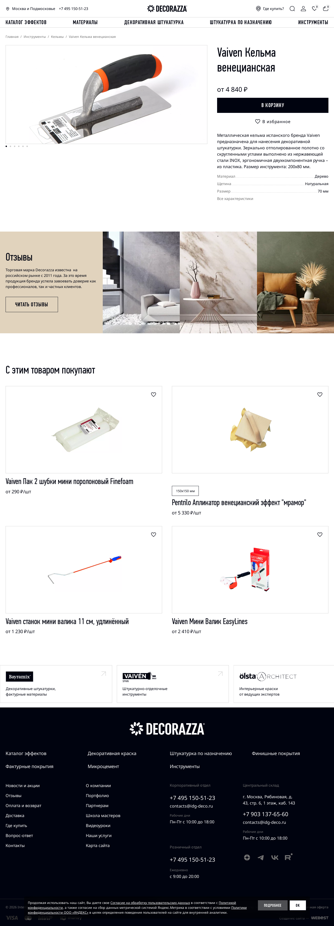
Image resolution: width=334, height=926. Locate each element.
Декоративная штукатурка (154, 22)
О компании (98, 785)
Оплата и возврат (23, 805)
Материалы (85, 22)
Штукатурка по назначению (241, 22)
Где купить (16, 825)
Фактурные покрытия (30, 766)
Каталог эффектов (26, 753)
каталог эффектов (26, 22)
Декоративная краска (112, 753)
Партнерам (97, 805)
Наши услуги (99, 835)
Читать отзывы (31, 304)
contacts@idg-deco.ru (191, 806)
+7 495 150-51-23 (73, 8)
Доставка (15, 815)
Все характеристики (235, 198)
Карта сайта (98, 845)
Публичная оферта (313, 907)
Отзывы (14, 795)
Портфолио (97, 795)
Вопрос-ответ (19, 835)
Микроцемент (103, 766)
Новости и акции (23, 785)
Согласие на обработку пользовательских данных (150, 902)
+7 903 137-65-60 (265, 814)
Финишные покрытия (276, 753)
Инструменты (313, 22)
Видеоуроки (98, 825)
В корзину (272, 105)
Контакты (15, 845)
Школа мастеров (103, 815)
